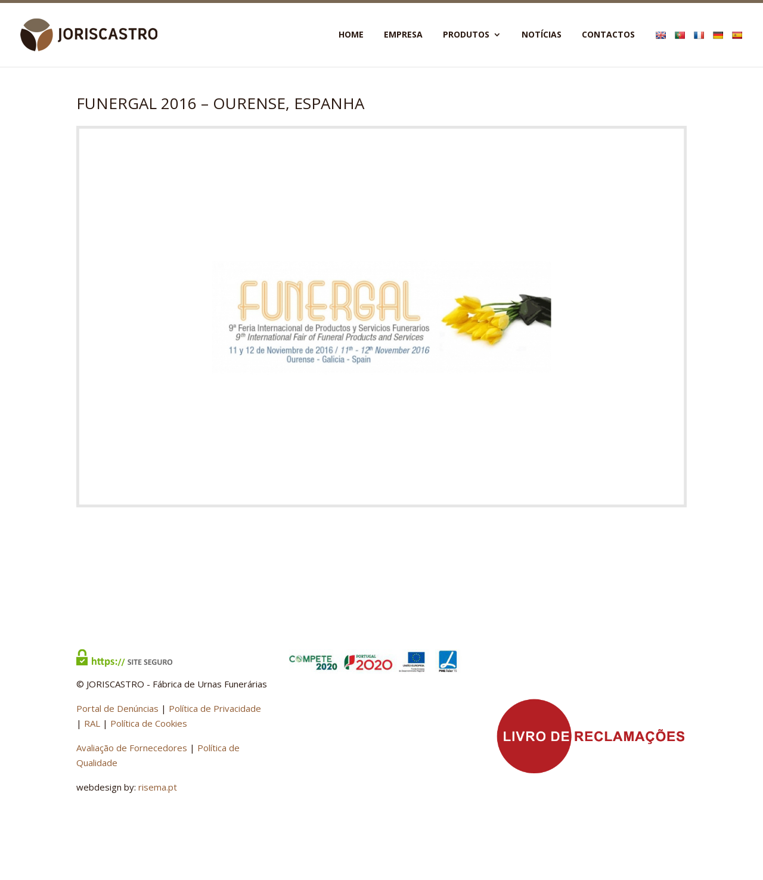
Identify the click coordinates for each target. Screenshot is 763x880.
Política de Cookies (148, 723)
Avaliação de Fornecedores (131, 748)
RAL (92, 723)
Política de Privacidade (215, 708)
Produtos (466, 35)
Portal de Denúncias (117, 708)
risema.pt (157, 787)
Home (351, 35)
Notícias (542, 35)
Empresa (403, 35)
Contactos (608, 35)
